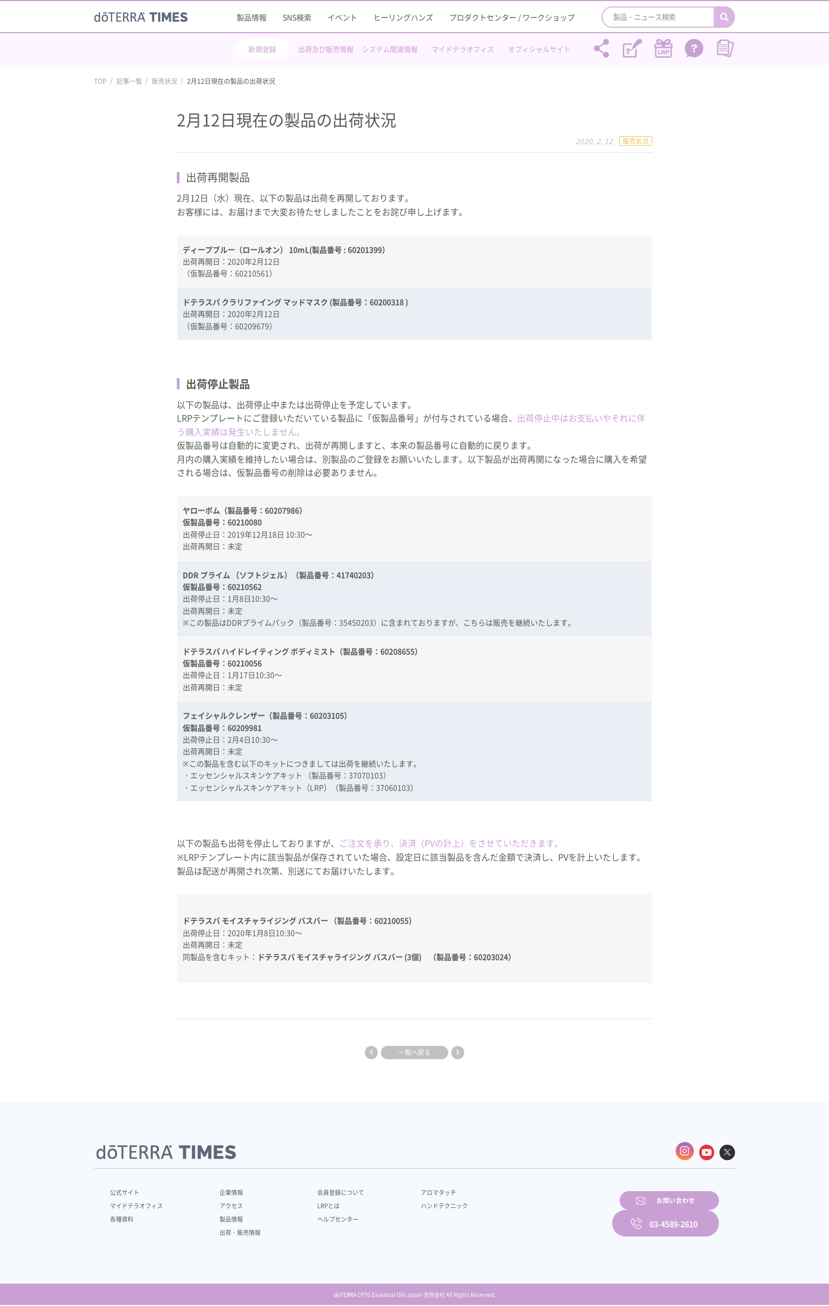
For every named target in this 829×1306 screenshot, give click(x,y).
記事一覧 (129, 81)
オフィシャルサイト (539, 49)
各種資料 (123, 1216)
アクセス (224, 1203)
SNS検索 (297, 17)
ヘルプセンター (321, 1216)
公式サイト (126, 1189)
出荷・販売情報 (233, 1229)
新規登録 (262, 49)
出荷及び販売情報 (326, 49)
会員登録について (324, 1189)
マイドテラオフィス (463, 49)
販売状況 (164, 81)
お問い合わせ (550, 1214)
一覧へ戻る (414, 1052)
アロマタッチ (413, 1189)
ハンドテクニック (419, 1203)
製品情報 (252, 17)
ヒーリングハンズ (403, 17)
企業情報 (224, 1189)
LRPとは (311, 1203)
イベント (342, 17)
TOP (100, 81)
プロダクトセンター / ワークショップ (512, 17)
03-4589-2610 (674, 1214)
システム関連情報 (390, 49)
